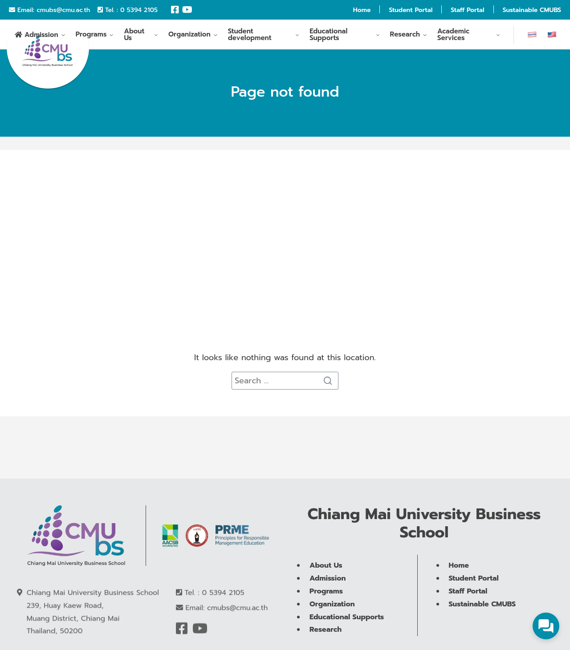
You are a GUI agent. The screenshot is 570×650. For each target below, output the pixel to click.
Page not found (285, 92)
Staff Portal (467, 10)
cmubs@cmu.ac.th (63, 10)
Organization (189, 36)
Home (362, 10)
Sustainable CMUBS (532, 10)
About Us (134, 36)
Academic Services (453, 36)
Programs (91, 36)
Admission (41, 36)
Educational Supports (328, 36)
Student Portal (410, 10)
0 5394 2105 (139, 10)
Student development (250, 36)
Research (405, 36)
